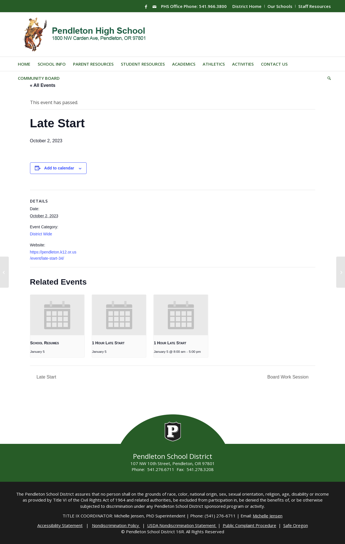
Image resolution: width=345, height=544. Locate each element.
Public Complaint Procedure (249, 525)
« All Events (42, 85)
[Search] (327, 78)
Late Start (45, 377)
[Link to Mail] (154, 6)
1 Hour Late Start (108, 343)
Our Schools (279, 6)
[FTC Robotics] (340, 272)
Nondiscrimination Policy (116, 525)
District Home (247, 6)
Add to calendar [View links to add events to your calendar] (59, 168)
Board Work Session (288, 377)
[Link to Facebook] (146, 6)
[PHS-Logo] (88, 34)
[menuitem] (247, 6)
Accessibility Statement (60, 525)
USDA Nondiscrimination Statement (182, 525)
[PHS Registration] (4, 272)
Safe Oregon (295, 525)
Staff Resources (314, 6)
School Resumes (44, 343)
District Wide (41, 234)
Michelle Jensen (267, 516)
